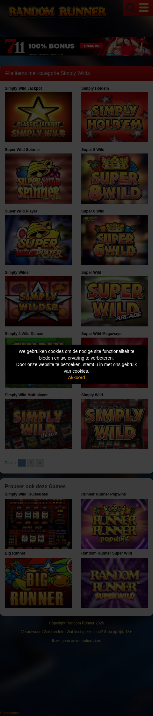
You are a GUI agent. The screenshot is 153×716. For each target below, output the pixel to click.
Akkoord (76, 377)
